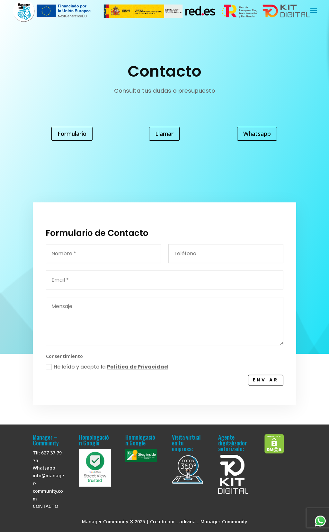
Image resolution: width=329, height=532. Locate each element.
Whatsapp (257, 133)
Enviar (266, 377)
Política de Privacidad (137, 364)
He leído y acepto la (107, 364)
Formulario (72, 133)
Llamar (164, 133)
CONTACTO (45, 506)
